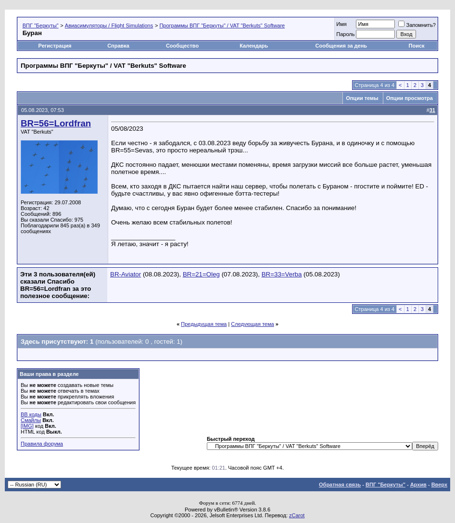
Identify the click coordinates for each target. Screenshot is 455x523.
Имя (341, 24)
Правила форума (42, 444)
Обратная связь (340, 484)
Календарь (254, 46)
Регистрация (55, 46)
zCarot (296, 515)
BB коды (31, 414)
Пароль (345, 34)
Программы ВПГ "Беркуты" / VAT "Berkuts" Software (222, 25)
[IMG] (27, 426)
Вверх (439, 484)
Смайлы (31, 420)
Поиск (417, 46)
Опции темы (362, 98)
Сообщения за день (341, 46)
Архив (418, 484)
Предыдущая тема (204, 324)
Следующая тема (252, 324)
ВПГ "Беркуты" (41, 25)
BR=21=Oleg (201, 274)
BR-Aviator (125, 274)
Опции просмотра (409, 98)
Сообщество (183, 46)
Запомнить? (417, 25)
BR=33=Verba (282, 274)
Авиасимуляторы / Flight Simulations (109, 25)
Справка (118, 46)
